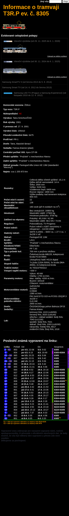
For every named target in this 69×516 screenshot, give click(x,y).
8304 (62, 352)
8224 (56, 404)
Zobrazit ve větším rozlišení (57, 56)
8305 (56, 349)
